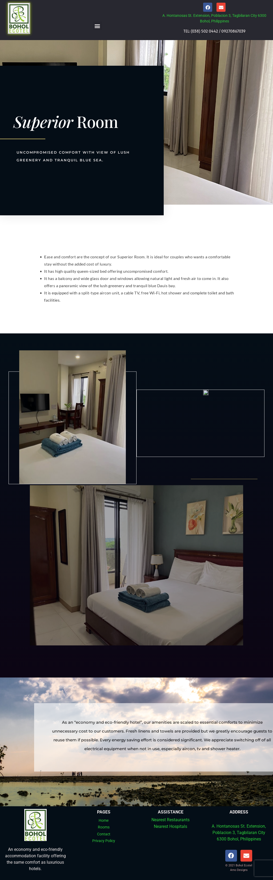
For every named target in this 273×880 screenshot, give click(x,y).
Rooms (104, 827)
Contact (103, 834)
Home (104, 820)
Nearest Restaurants (170, 819)
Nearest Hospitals (170, 826)
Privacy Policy (103, 841)
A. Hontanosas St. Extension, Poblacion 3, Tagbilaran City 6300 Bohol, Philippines (239, 833)
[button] (97, 25)
